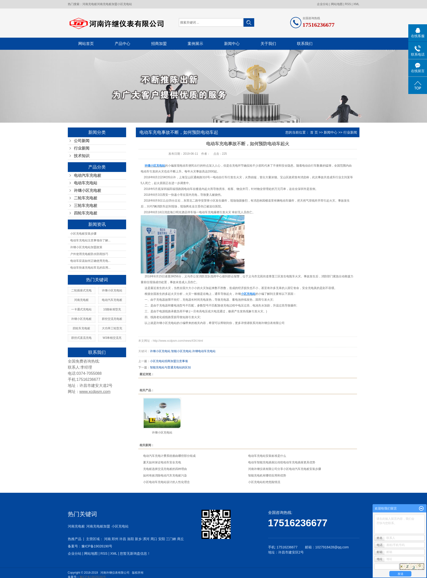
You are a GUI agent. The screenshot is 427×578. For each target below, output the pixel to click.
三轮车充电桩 (85, 206)
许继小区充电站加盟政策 (86, 247)
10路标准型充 (112, 309)
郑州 (115, 539)
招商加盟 (159, 44)
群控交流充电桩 (112, 319)
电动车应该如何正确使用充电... (90, 261)
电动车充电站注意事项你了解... (90, 240)
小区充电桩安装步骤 (83, 233)
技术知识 (81, 156)
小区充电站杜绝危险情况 (264, 482)
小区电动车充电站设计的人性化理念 (166, 482)
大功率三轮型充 (112, 328)
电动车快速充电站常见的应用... (90, 267)
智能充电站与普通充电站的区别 (170, 367)
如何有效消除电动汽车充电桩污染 (165, 475)
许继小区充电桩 (87, 190)
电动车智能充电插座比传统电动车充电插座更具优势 (281, 462)
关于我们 (268, 44)
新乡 (138, 539)
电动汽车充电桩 (87, 175)
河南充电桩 (89, 4)
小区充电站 (124, 4)
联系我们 (305, 44)
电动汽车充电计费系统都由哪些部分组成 (169, 456)
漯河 (146, 539)
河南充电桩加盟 (107, 4)
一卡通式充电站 (81, 309)
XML (356, 4)
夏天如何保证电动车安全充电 (162, 462)
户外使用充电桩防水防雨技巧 (89, 254)
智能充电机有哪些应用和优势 (267, 475)
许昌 (122, 539)
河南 (107, 539)
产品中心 (122, 44)
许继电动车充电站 (204, 351)
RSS (348, 4)
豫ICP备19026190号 (97, 546)
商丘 (180, 539)
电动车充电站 (85, 183)
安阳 (161, 539)
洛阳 (130, 539)
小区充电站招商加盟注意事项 (169, 361)
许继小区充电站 (112, 290)
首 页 (314, 132)
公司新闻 (81, 141)
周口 (153, 539)
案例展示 (195, 44)
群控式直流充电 (81, 338)
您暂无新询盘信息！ (135, 553)
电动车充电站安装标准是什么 (267, 456)
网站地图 (337, 4)
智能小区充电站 (181, 351)
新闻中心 (232, 44)
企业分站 (323, 4)
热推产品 (74, 539)
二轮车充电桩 (85, 198)
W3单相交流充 (112, 338)
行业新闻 (81, 148)
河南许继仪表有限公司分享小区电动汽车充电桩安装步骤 (284, 469)
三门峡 (171, 539)
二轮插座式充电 (81, 290)
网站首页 (86, 44)
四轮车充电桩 (85, 213)
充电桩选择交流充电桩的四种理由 (165, 469)
